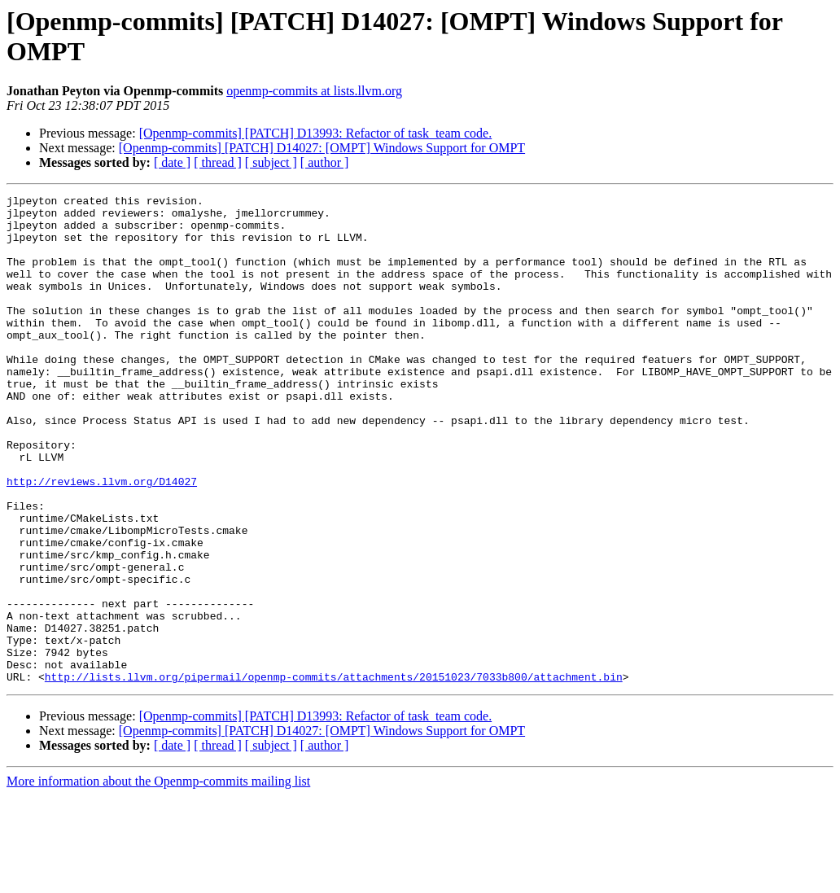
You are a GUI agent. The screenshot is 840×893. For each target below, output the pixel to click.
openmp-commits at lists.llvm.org (314, 91)
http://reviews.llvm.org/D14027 (102, 539)
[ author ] (324, 162)
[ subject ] (271, 162)
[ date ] (172, 162)
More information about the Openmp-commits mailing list (158, 879)
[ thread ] (218, 162)
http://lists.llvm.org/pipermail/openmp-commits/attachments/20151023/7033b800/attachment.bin (334, 774)
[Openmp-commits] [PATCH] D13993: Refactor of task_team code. (315, 133)
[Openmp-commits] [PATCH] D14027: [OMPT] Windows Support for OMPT (322, 148)
